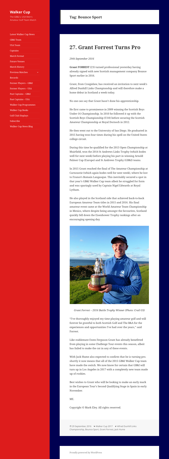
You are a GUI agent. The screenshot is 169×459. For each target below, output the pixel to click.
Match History (17, 66)
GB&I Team (15, 39)
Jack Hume (119, 429)
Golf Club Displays (19, 115)
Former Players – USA (21, 88)
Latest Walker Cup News (22, 34)
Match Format (17, 56)
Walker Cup (20, 12)
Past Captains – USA (20, 99)
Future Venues (17, 61)
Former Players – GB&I (21, 83)
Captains (14, 50)
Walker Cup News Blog (21, 126)
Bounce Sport (92, 429)
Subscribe (15, 121)
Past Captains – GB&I (20, 93)
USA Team (15, 45)
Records (14, 77)
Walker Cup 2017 (104, 426)
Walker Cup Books (19, 110)
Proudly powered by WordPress (86, 452)
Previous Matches (19, 72)
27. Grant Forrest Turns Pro (105, 47)
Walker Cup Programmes (22, 104)
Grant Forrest (106, 429)
